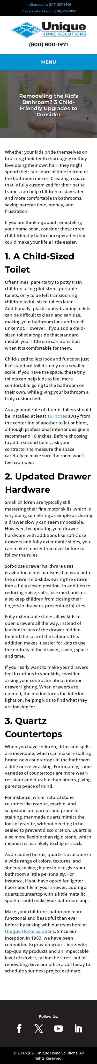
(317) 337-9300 (60, 4)
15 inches (57, 416)
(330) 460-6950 (65, 11)
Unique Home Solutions (30, 931)
